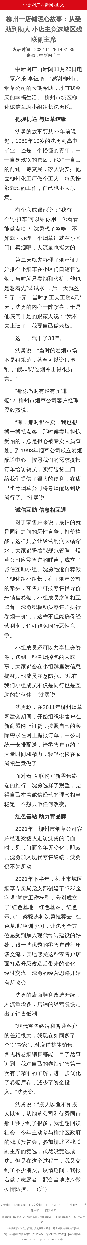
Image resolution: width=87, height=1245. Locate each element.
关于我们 (5, 1204)
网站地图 (50, 1210)
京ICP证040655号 (56, 1234)
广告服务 (55, 1204)
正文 (59, 4)
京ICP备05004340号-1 (53, 1239)
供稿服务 (72, 1204)
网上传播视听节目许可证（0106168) (24, 1234)
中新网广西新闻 (38, 4)
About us (20, 1204)
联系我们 (37, 1204)
